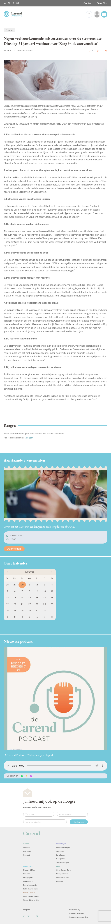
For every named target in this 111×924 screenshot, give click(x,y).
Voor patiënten (62, 874)
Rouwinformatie (30, 885)
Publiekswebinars (30, 889)
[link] (97, 14)
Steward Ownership (31, 900)
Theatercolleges (62, 862)
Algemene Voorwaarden (78, 917)
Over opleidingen (63, 847)
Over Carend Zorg (63, 870)
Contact (88, 3)
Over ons (26, 847)
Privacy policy (74, 909)
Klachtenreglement (76, 913)
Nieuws (9, 30)
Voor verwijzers (62, 877)
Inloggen (29, 437)
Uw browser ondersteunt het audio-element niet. (55, 766)
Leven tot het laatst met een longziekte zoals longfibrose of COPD (39, 527)
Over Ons (102, 3)
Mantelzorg (28, 881)
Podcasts (26, 874)
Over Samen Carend (31, 896)
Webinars (60, 851)
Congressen (61, 859)
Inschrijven (79, 822)
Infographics (28, 877)
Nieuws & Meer (29, 870)
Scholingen (60, 855)
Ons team (27, 851)
